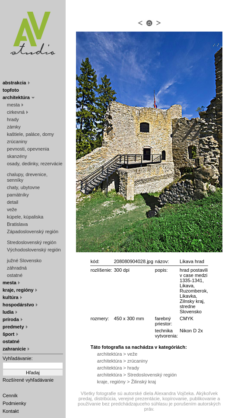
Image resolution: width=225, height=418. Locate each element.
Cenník (10, 395)
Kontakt (11, 411)
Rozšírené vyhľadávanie (28, 380)
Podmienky (14, 403)
